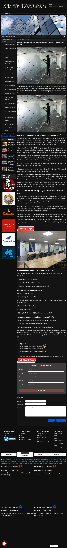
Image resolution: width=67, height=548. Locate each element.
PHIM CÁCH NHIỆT (9, 44)
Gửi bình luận (61, 420)
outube (40, 453)
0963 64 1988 (14, 469)
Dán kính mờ (49, 458)
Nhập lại (51, 420)
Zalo (22, 435)
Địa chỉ (21, 380)
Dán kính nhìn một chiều (50, 460)
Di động (22, 373)
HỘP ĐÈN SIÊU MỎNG (10, 89)
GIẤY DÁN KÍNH (9, 77)
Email (21, 377)
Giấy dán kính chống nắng (38, 458)
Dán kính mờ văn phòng (35, 460)
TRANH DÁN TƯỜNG (10, 107)
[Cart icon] (50, 4)
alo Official (9, 453)
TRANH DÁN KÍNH (9, 93)
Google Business (26, 439)
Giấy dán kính (16, 458)
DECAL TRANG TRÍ (10, 103)
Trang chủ (21, 39)
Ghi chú (21, 384)
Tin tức (6, 433)
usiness (56, 453)
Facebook (23, 433)
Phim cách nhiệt (6, 458)
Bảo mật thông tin (43, 441)
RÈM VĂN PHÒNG (9, 81)
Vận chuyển (40, 435)
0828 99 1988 (14, 510)
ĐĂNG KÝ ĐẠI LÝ (9, 124)
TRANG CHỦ (7, 13)
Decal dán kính (26, 458)
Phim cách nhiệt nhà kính (40, 462)
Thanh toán (40, 433)
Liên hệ (6, 435)
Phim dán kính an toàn (26, 462)
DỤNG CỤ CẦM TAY (10, 85)
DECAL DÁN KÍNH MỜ (10, 74)
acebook (25, 455)
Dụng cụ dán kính (13, 462)
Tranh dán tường (12, 460)
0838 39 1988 (47, 510)
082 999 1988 (48, 469)
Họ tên (21, 369)
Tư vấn (27, 39)
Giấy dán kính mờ (22, 460)
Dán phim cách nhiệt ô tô (55, 462)
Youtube (23, 437)
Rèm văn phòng (58, 458)
